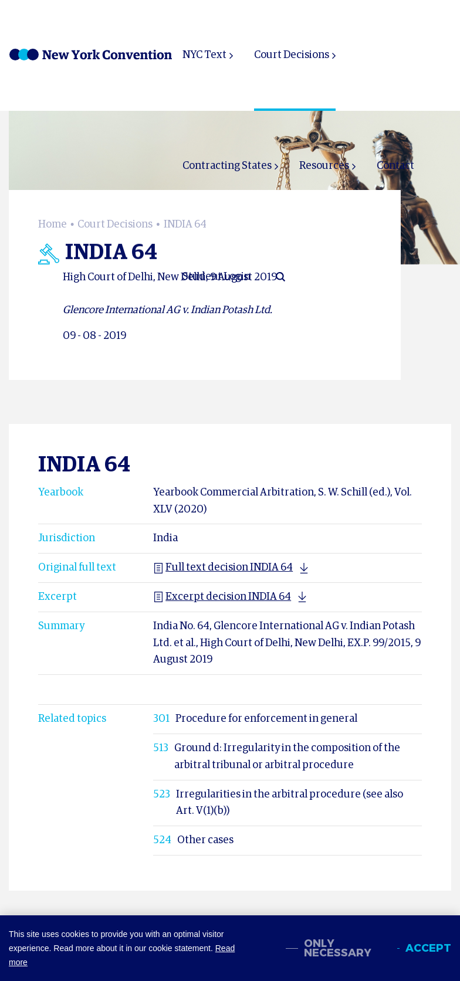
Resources (324, 166)
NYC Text (204, 55)
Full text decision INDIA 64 (223, 567)
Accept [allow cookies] (428, 948)
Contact (395, 166)
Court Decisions (291, 55)
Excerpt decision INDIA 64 (222, 597)
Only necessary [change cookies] (337, 948)
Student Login (216, 276)
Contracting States (227, 166)
